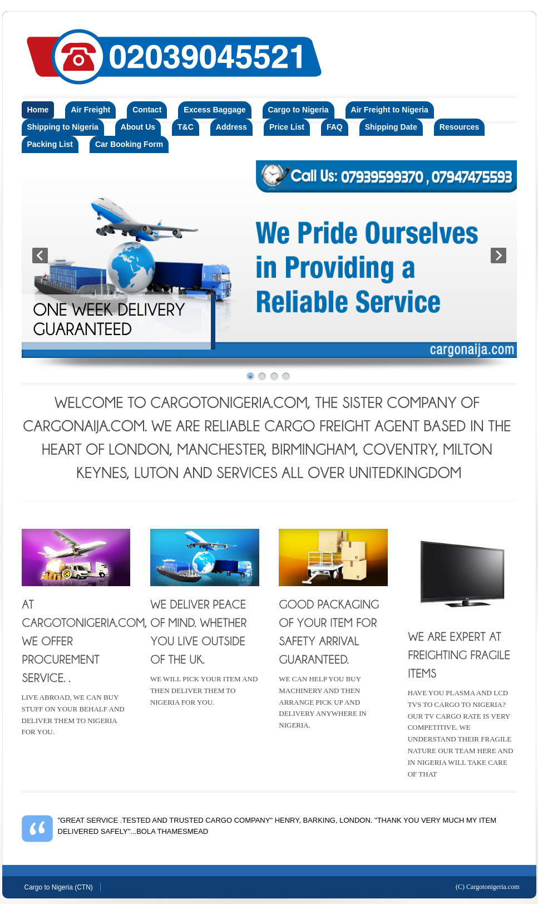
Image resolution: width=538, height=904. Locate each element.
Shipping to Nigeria (62, 126)
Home (38, 109)
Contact (146, 109)
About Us (138, 126)
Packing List (50, 144)
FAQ (335, 126)
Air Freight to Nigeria (389, 109)
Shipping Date (391, 126)
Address (231, 126)
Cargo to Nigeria (298, 109)
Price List (286, 126)
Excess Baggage (214, 109)
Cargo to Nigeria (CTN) (58, 887)
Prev (40, 255)
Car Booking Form (129, 144)
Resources (460, 126)
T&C (185, 126)
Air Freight (90, 109)
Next (498, 255)
